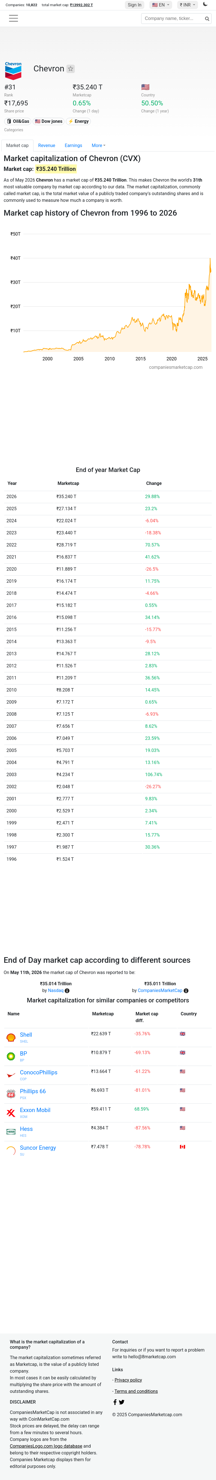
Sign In (134, 5)
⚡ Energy (78, 121)
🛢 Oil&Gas (17, 121)
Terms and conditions (136, 1391)
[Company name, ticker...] (176, 18)
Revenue (46, 145)
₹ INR (186, 5)
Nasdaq (56, 990)
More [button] (97, 145)
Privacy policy (128, 1380)
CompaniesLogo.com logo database (46, 1446)
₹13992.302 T (81, 5)
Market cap (17, 145)
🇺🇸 (159, 5)
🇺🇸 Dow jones (48, 121)
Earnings (73, 145)
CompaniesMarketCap (160, 990)
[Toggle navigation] (13, 18)
